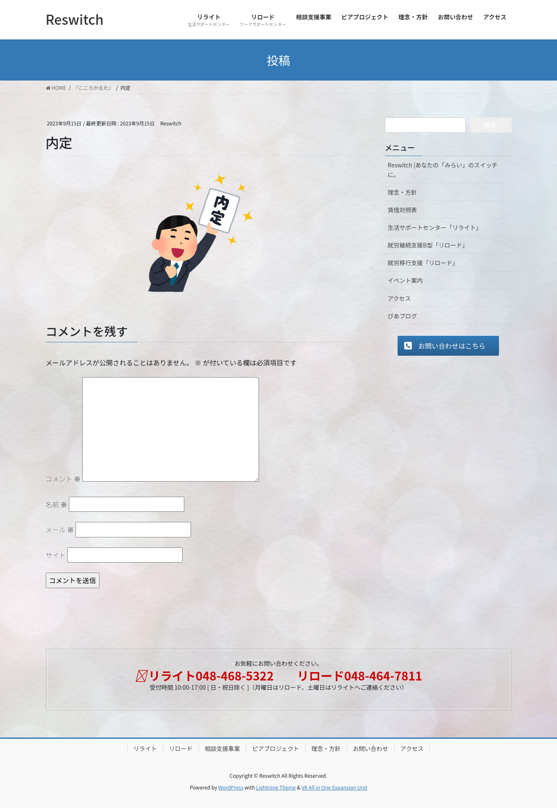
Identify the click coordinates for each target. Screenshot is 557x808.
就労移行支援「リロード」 (423, 262)
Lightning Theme (276, 787)
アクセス (399, 298)
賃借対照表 (402, 210)
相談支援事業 (222, 748)
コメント (63, 479)
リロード (181, 748)
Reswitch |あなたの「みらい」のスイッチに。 (443, 170)
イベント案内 (405, 280)
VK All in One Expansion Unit (334, 787)
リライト (145, 748)
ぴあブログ (402, 316)
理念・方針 (402, 192)
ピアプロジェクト (275, 748)
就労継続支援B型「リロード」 (428, 245)
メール (60, 529)
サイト (56, 555)
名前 (57, 504)
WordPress (230, 787)
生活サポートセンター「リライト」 (435, 227)
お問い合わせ (370, 748)
